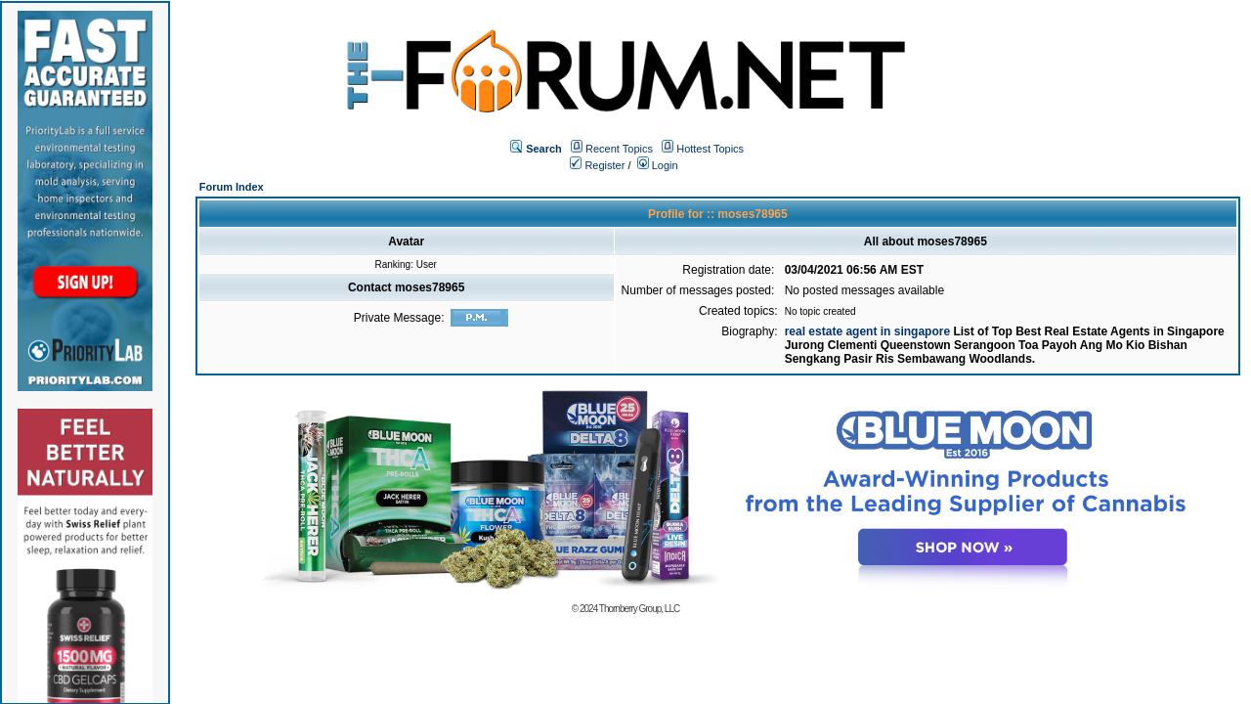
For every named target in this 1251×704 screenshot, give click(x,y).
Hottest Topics (710, 148)
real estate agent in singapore (869, 331)
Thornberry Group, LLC (639, 608)
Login (657, 165)
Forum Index (231, 187)
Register (597, 165)
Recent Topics (619, 148)
